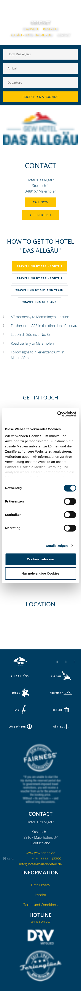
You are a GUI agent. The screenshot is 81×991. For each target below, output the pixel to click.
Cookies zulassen (40, 559)
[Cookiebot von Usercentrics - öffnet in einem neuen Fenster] (57, 414)
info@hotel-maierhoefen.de (40, 864)
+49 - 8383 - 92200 (46, 858)
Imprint (40, 894)
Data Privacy (40, 885)
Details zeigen (57, 545)
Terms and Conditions (41, 904)
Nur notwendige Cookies (41, 573)
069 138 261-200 (40, 921)
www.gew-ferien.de (40, 853)
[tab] (39, 266)
